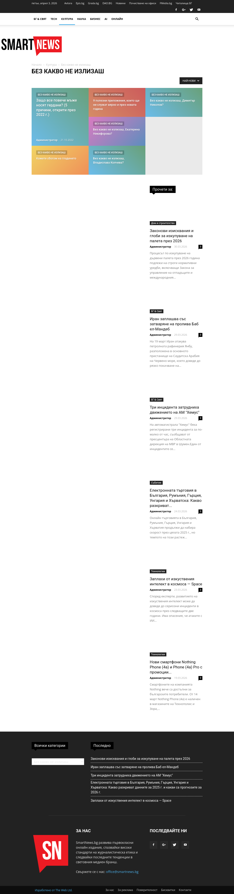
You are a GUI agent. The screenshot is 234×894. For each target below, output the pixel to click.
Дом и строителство (163, 223)
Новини (121, 3)
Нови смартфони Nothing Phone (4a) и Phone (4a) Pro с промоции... (176, 667)
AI (106, 19)
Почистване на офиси (142, 3)
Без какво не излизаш (52, 94)
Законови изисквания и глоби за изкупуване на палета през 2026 (172, 235)
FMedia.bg (166, 3)
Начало (37, 65)
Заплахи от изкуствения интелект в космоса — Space (131, 800)
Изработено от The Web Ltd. (53, 890)
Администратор (47, 140)
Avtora (68, 3)
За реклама (125, 890)
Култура (67, 19)
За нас (109, 890)
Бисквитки (168, 890)
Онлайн (117, 19)
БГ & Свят (40, 19)
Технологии (158, 571)
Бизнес (95, 19)
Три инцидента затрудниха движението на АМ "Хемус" (132, 775)
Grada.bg (93, 3)
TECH (54, 19)
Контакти (185, 890)
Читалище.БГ (184, 3)
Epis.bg (80, 3)
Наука (81, 19)
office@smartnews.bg (122, 871)
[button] (196, 19)
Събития (156, 482)
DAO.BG (107, 3)
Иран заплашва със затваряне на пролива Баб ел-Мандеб (174, 324)
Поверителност (147, 890)
